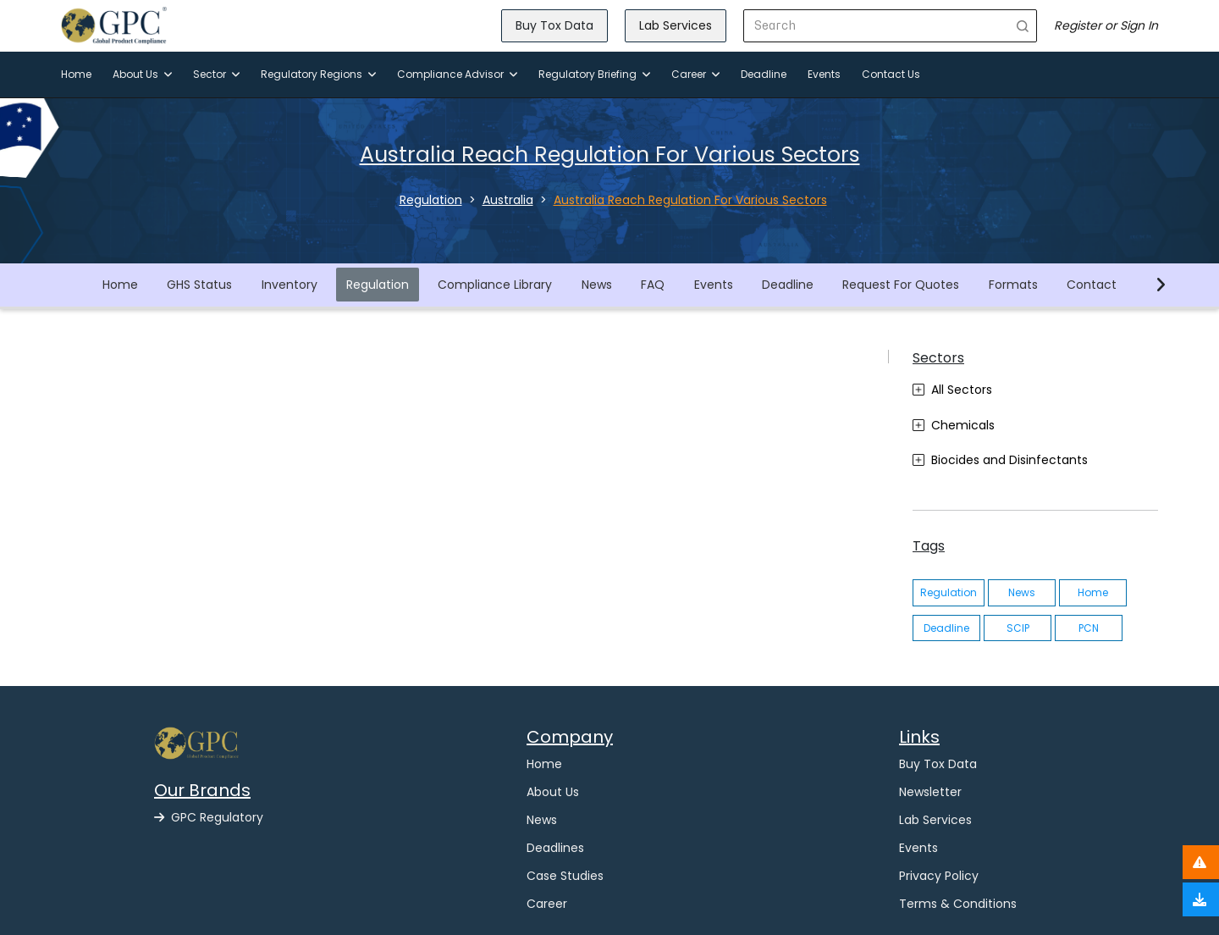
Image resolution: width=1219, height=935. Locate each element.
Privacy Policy (939, 875)
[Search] (876, 25)
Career (695, 74)
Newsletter (930, 791)
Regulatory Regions (318, 74)
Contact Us (891, 74)
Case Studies (565, 875)
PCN (1088, 628)
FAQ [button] (653, 284)
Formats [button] (1013, 284)
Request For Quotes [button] (900, 284)
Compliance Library (495, 284)
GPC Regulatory (208, 817)
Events (824, 74)
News (597, 284)
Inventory (289, 284)
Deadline (763, 74)
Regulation (377, 284)
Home (76, 74)
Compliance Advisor (457, 74)
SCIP (1018, 628)
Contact (1092, 284)
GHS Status (199, 284)
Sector (216, 74)
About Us (142, 74)
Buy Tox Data (554, 25)
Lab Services (675, 25)
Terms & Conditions (958, 903)
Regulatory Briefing (594, 74)
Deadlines (555, 847)
